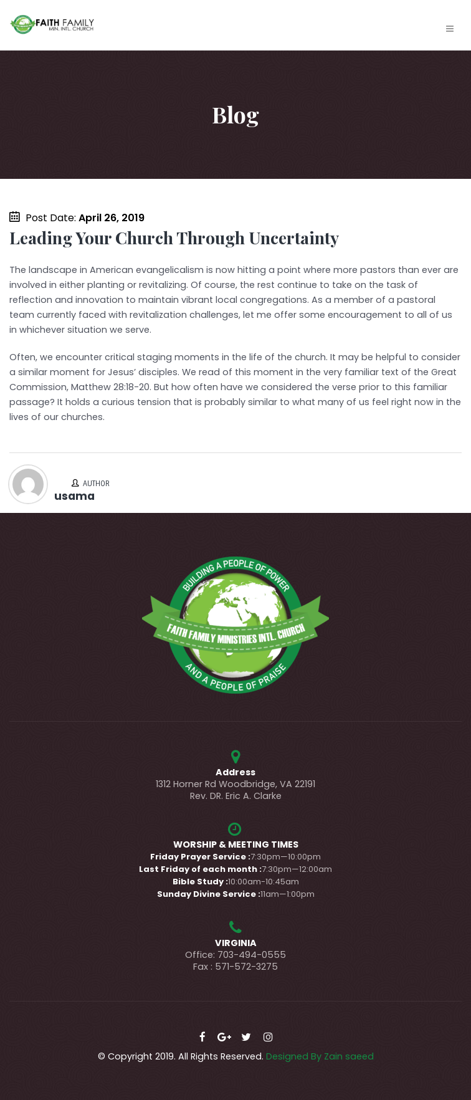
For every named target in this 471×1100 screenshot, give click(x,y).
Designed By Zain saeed (320, 1056)
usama (74, 496)
